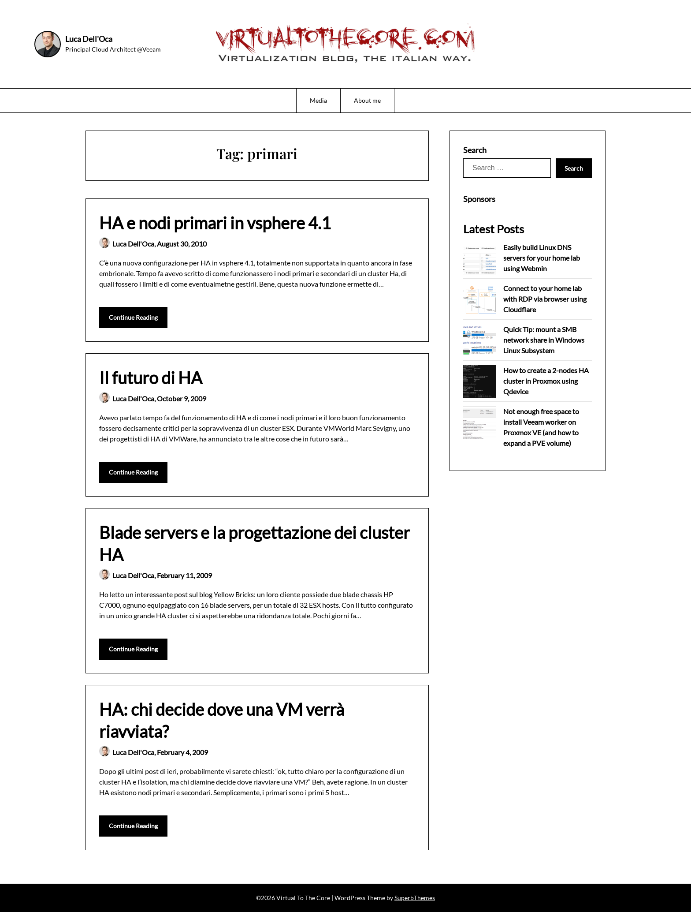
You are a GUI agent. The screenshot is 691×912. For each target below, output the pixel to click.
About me (367, 100)
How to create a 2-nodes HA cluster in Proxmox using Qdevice (546, 381)
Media (318, 100)
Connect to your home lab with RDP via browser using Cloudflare (545, 299)
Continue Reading (133, 317)
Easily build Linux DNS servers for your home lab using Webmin (541, 258)
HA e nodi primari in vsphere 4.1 (215, 223)
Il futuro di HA (150, 377)
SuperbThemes (414, 897)
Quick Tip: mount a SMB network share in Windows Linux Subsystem (543, 340)
